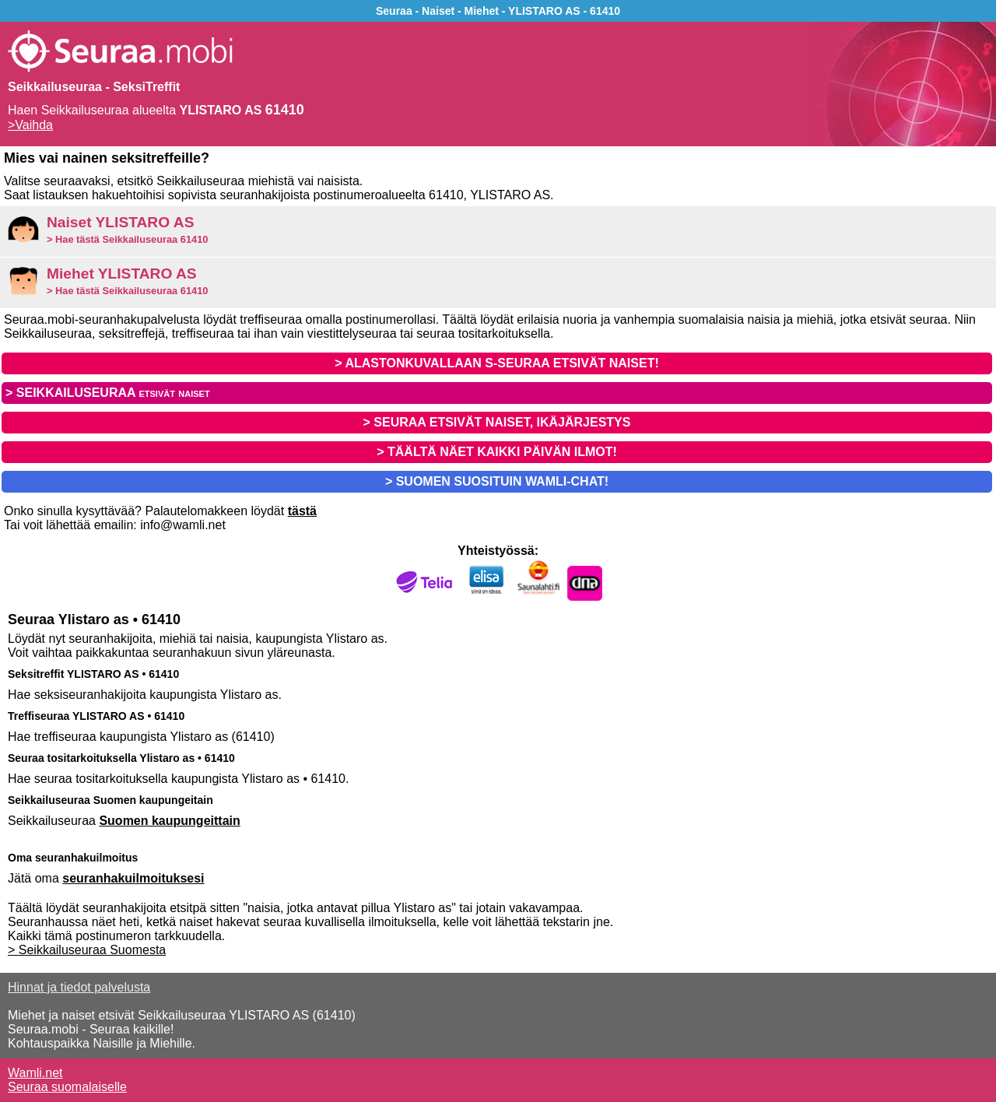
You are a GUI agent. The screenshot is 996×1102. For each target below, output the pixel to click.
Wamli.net (35, 1072)
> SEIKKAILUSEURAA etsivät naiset (107, 392)
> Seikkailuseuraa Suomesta (87, 949)
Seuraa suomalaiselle (67, 1086)
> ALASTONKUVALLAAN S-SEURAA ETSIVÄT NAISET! (496, 363)
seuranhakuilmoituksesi (133, 878)
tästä (302, 511)
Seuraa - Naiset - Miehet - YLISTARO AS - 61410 (498, 11)
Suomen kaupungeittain (169, 820)
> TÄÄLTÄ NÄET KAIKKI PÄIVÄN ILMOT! (497, 451)
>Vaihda (30, 125)
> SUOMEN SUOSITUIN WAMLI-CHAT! (496, 481)
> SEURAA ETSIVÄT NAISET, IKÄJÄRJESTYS (497, 422)
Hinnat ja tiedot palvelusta (79, 987)
